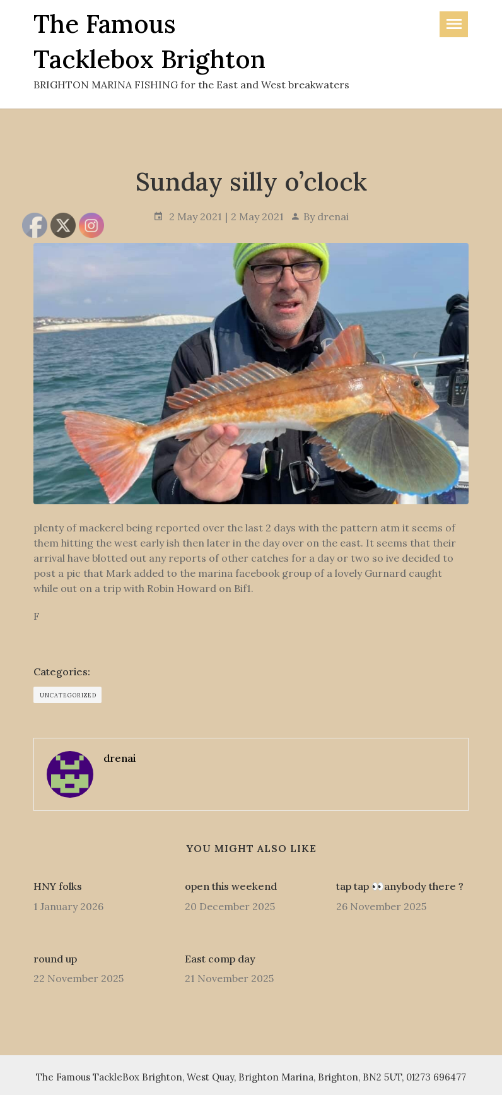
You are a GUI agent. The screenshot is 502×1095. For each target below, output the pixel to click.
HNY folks (57, 886)
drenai (333, 216)
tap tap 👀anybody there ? (400, 886)
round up (55, 958)
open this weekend (231, 886)
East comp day (220, 958)
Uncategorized (68, 695)
